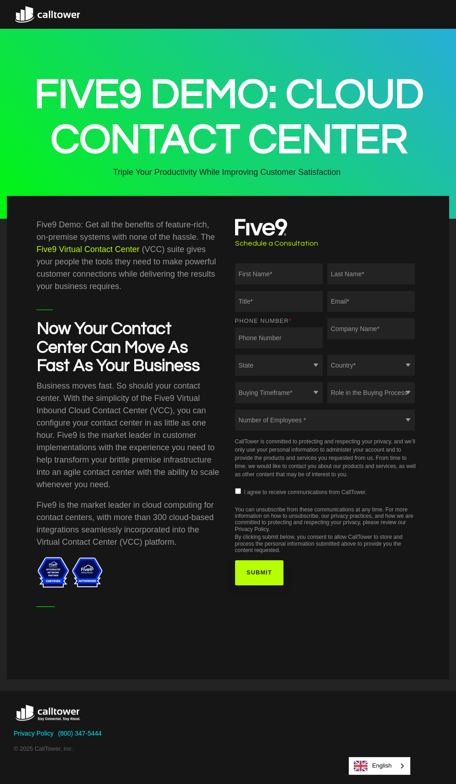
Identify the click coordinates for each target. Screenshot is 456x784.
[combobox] (379, 766)
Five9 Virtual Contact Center (88, 249)
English (373, 766)
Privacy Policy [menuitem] (33, 733)
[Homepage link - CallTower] (48, 718)
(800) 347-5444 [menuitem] (80, 733)
